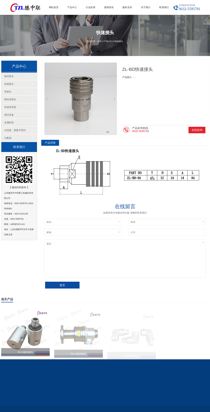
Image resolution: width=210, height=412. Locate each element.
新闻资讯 (109, 7)
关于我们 (145, 7)
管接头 (7, 91)
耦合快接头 (10, 99)
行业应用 (90, 7)
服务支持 (127, 7)
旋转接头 (9, 76)
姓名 (49, 222)
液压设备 (9, 115)
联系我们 (164, 7)
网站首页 (53, 7)
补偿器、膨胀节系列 (15, 130)
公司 (133, 232)
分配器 (7, 138)
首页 (99, 41)
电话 (133, 222)
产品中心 (72, 7)
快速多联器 (10, 107)
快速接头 (119, 41)
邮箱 (49, 232)
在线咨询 (197, 130)
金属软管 (9, 122)
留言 (49, 244)
